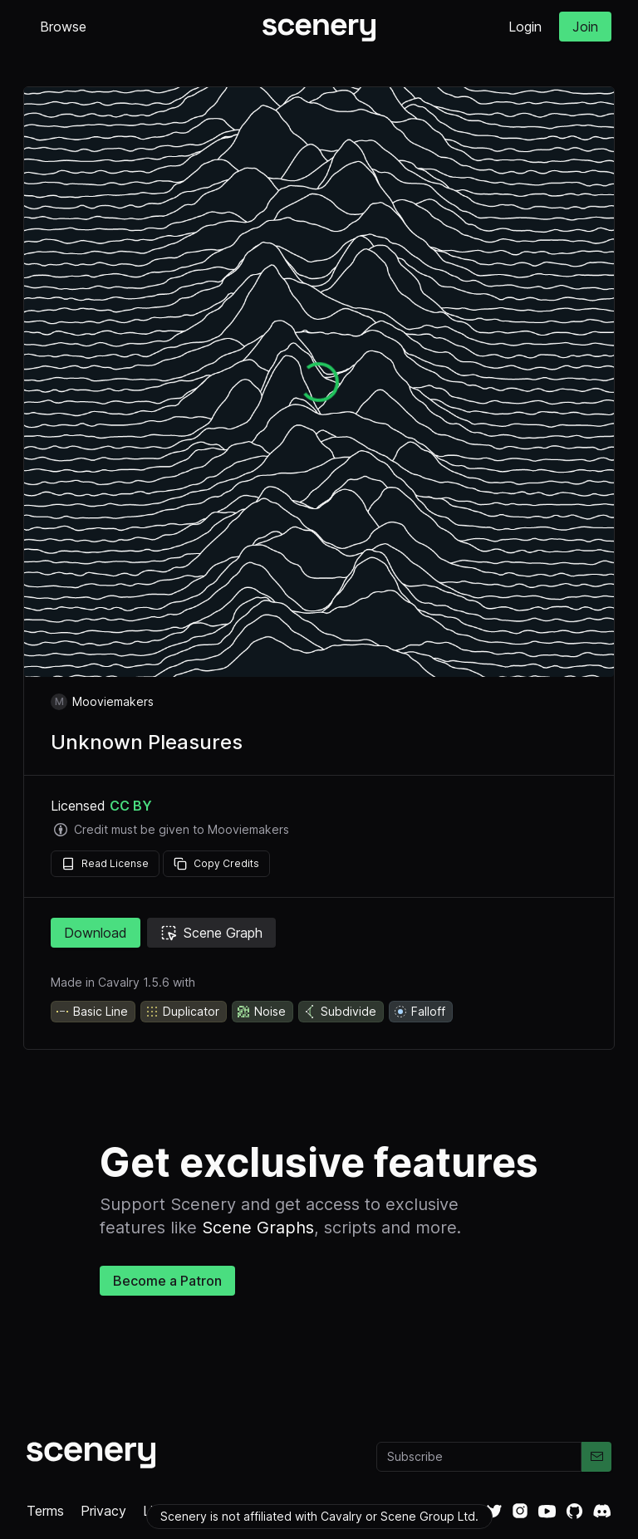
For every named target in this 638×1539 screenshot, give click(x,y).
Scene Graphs (258, 1228)
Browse (63, 26)
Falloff (419, 1011)
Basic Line (91, 1011)
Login (525, 26)
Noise (261, 1011)
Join (585, 26)
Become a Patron (167, 1280)
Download (95, 932)
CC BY (131, 805)
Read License (105, 863)
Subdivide (339, 1011)
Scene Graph (211, 932)
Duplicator (182, 1011)
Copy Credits (216, 863)
